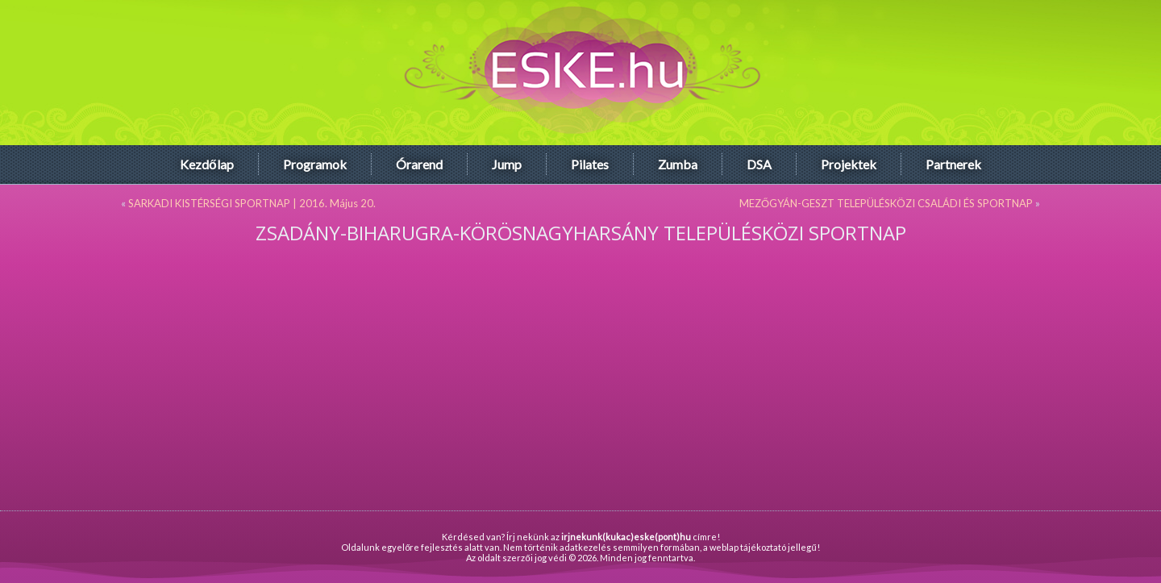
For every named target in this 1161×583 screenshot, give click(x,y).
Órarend (419, 164)
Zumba (677, 164)
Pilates (590, 164)
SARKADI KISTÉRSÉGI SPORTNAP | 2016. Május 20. (252, 203)
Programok (315, 164)
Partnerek (953, 164)
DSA (759, 164)
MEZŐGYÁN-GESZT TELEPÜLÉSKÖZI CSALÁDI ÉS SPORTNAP (886, 203)
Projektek (848, 164)
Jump (507, 164)
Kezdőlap (207, 164)
